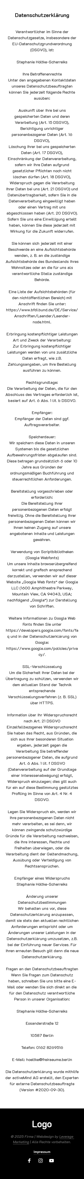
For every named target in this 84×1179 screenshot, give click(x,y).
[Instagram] (42, 1160)
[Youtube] (53, 1160)
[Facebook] (31, 1160)
